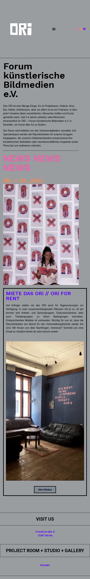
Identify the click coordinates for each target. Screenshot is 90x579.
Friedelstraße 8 (45, 531)
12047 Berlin (45, 535)
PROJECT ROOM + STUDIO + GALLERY (45, 550)
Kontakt (45, 565)
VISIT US (45, 519)
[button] (53, 29)
